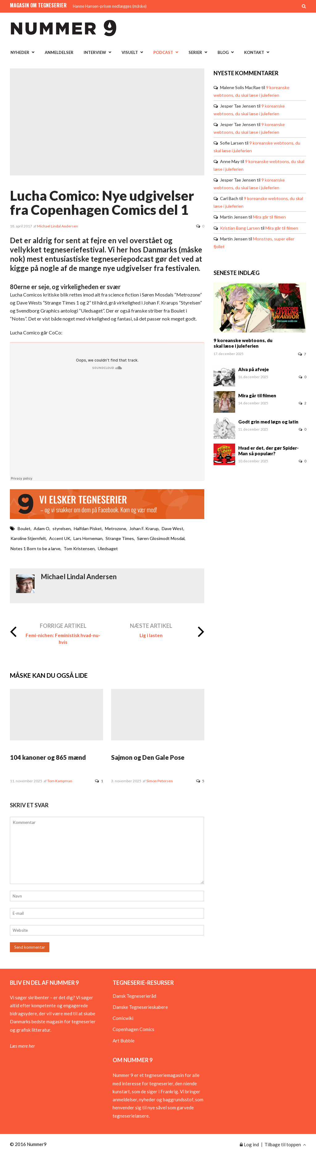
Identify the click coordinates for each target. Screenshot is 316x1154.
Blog (223, 52)
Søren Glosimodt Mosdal (161, 538)
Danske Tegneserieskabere (140, 1007)
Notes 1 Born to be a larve (35, 548)
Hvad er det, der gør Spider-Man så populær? (268, 450)
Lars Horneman (87, 538)
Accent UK (59, 538)
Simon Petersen (159, 781)
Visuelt (130, 52)
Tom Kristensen (79, 548)
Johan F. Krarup (144, 528)
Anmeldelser (59, 52)
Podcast (163, 52)
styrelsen (61, 528)
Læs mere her (22, 1046)
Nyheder (19, 52)
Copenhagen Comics (133, 1029)
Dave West (172, 528)
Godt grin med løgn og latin (268, 421)
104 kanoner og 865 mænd (48, 757)
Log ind (249, 1144)
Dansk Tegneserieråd (134, 996)
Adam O (41, 528)
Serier (195, 52)
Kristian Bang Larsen (240, 228)
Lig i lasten (151, 635)
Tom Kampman (59, 781)
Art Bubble (124, 1040)
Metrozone (115, 528)
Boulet (24, 528)
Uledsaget (108, 548)
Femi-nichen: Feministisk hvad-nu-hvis (63, 638)
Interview (95, 52)
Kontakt (254, 52)
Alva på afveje (253, 369)
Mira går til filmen (269, 216)
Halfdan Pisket (88, 528)
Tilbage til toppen (285, 1144)
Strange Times (120, 538)
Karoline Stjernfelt (28, 538)
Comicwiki (123, 1018)
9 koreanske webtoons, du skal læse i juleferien (243, 343)
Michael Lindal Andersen (57, 226)
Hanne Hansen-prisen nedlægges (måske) (110, 6)
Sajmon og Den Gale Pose (148, 757)
